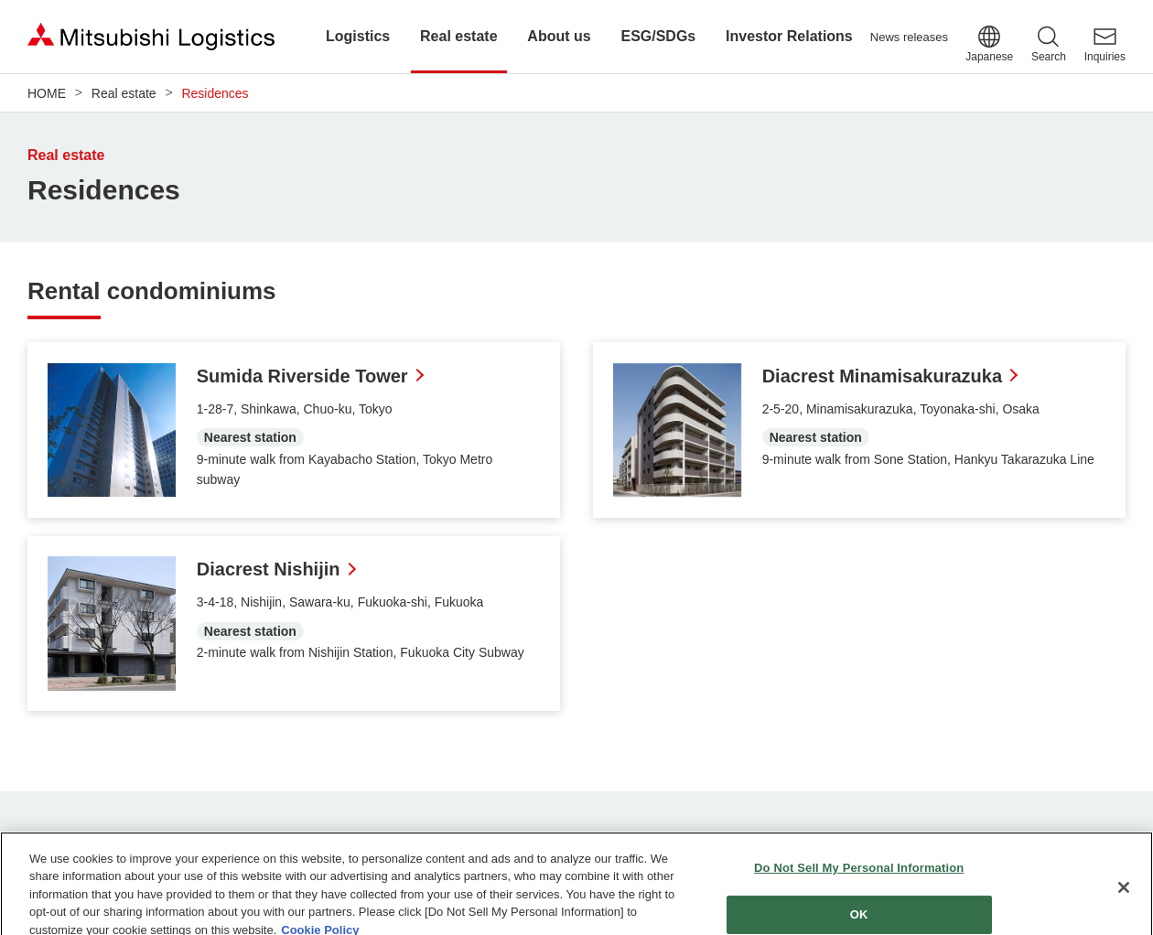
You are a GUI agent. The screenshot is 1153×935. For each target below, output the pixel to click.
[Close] (1124, 896)
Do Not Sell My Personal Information (859, 876)
